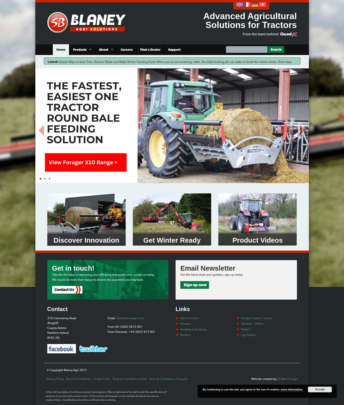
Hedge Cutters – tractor (256, 318)
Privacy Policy (55, 379)
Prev (41, 129)
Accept (320, 389)
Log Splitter (248, 335)
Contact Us (64, 289)
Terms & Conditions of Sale (130, 379)
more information (291, 389)
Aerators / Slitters (252, 323)
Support (174, 49)
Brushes (185, 335)
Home (60, 49)
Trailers (245, 329)
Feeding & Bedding (193, 329)
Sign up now (195, 285)
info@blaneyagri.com (130, 318)
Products (79, 49)
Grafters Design (287, 379)
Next (303, 129)
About (103, 49)
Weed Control (189, 318)
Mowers (185, 323)
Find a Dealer (150, 49)
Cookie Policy (102, 379)
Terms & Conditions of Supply (168, 379)
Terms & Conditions (78, 379)
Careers (127, 49)
